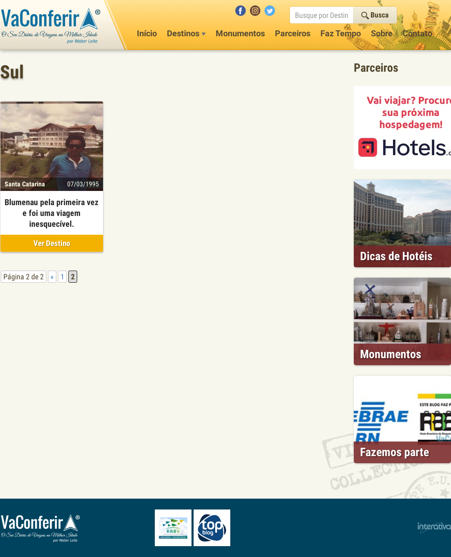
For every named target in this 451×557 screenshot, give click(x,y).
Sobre (382, 33)
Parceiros (292, 33)
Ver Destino (51, 243)
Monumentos (240, 33)
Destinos (186, 33)
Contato (417, 33)
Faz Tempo (340, 33)
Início (147, 33)
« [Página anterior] (52, 276)
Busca (374, 14)
